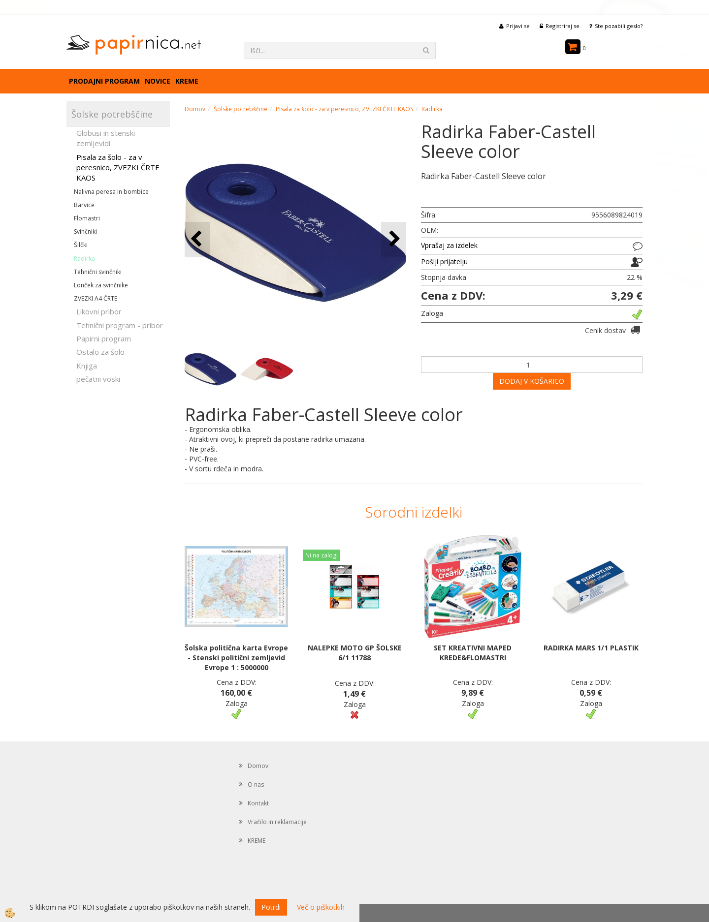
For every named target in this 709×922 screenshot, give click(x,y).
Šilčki (81, 245)
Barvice (84, 205)
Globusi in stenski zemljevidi (105, 138)
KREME (186, 81)
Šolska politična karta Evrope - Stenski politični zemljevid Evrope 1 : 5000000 (236, 657)
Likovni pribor (99, 311)
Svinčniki (85, 231)
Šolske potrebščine (240, 109)
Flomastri (87, 218)
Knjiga (86, 365)
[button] (393, 239)
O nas (256, 784)
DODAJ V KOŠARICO (531, 381)
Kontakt (258, 803)
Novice (157, 81)
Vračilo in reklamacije (277, 822)
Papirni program (103, 338)
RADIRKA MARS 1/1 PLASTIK (591, 647)
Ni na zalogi (321, 555)
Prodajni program (104, 81)
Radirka (84, 258)
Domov (195, 109)
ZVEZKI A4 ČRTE (95, 298)
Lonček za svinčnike (101, 285)
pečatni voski (98, 379)
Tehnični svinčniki (98, 272)
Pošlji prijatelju (444, 261)
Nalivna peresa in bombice (111, 191)
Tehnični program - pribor (119, 325)
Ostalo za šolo (100, 352)
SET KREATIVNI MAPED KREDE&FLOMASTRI (473, 652)
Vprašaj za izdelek (449, 245)
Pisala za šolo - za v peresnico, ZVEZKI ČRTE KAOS (118, 167)
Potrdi (271, 907)
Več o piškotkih (321, 907)
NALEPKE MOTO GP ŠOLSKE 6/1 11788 (355, 652)
